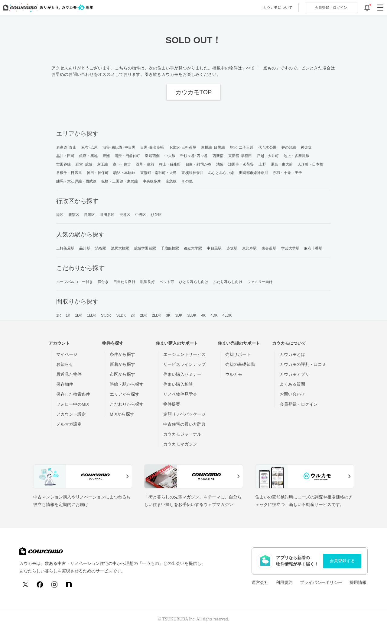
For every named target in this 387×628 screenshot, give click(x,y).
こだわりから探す (127, 404)
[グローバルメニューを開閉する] (380, 7)
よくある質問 (292, 384)
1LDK (91, 315)
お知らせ (64, 364)
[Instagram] (54, 584)
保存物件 (64, 384)
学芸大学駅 (290, 248)
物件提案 (171, 404)
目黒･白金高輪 (152, 147)
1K (68, 315)
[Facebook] (40, 584)
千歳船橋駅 (170, 248)
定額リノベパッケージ (184, 414)
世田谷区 (107, 215)
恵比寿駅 (249, 248)
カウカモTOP (193, 92)
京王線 (102, 164)
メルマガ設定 (69, 424)
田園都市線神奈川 (253, 173)
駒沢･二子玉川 (242, 147)
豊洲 (106, 156)
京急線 (171, 181)
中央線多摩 (152, 181)
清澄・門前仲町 (127, 156)
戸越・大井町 (268, 156)
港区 (59, 215)
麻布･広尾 (89, 147)
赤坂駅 (231, 248)
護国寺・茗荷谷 (241, 164)
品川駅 (84, 248)
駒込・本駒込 (124, 173)
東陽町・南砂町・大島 (158, 173)
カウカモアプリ (294, 374)
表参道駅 (269, 248)
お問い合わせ (292, 394)
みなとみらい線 (221, 173)
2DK (143, 315)
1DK (78, 315)
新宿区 (73, 215)
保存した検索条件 (73, 394)
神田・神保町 (98, 173)
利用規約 (284, 582)
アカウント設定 (71, 414)
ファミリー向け (260, 282)
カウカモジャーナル (182, 434)
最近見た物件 (69, 374)
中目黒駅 (214, 248)
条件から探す (122, 354)
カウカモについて (277, 7)
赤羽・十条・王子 (287, 173)
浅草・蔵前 (145, 164)
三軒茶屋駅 (65, 248)
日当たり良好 (124, 282)
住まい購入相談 (178, 384)
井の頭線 (288, 147)
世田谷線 (63, 164)
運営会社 (260, 582)
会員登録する (342, 560)
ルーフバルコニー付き (74, 282)
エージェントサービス (184, 354)
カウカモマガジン (180, 444)
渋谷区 (124, 215)
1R (58, 315)
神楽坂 (306, 147)
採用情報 (358, 582)
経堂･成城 (84, 164)
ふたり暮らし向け (227, 282)
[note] (69, 584)
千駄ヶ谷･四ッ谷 (194, 156)
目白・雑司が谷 (198, 164)
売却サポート (238, 354)
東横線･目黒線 (213, 147)
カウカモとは (292, 354)
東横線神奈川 (192, 173)
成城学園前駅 (145, 248)
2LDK (156, 315)
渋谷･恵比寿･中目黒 (118, 147)
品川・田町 (65, 156)
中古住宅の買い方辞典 (184, 424)
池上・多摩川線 (296, 156)
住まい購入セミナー (182, 374)
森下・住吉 (122, 164)
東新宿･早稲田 (240, 156)
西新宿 (218, 156)
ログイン (331, 7)
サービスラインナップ (184, 364)
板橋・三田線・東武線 (119, 181)
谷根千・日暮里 (69, 173)
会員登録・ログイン (299, 404)
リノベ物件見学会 (180, 394)
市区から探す (122, 374)
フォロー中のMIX (72, 404)
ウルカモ (233, 374)
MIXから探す (122, 414)
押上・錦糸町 (170, 164)
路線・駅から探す (127, 384)
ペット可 (167, 282)
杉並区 (156, 215)
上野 (262, 164)
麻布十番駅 (313, 248)
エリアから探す (124, 394)
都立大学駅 (193, 248)
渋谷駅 (100, 248)
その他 (186, 181)
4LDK (227, 315)
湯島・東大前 (282, 164)
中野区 (140, 215)
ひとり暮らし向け (193, 282)
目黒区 (89, 215)
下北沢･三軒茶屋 (182, 147)
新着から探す (122, 364)
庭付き (103, 282)
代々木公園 (267, 147)
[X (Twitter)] (25, 584)
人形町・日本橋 (310, 164)
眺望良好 (147, 282)
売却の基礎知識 (240, 364)
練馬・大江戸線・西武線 (76, 181)
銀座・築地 (88, 156)
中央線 (169, 156)
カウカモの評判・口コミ (303, 364)
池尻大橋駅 (120, 248)
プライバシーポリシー (321, 582)
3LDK (191, 315)
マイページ (66, 354)
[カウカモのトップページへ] (46, 7)
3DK (179, 315)
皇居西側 (152, 156)
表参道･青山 (66, 147)
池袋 (219, 164)
